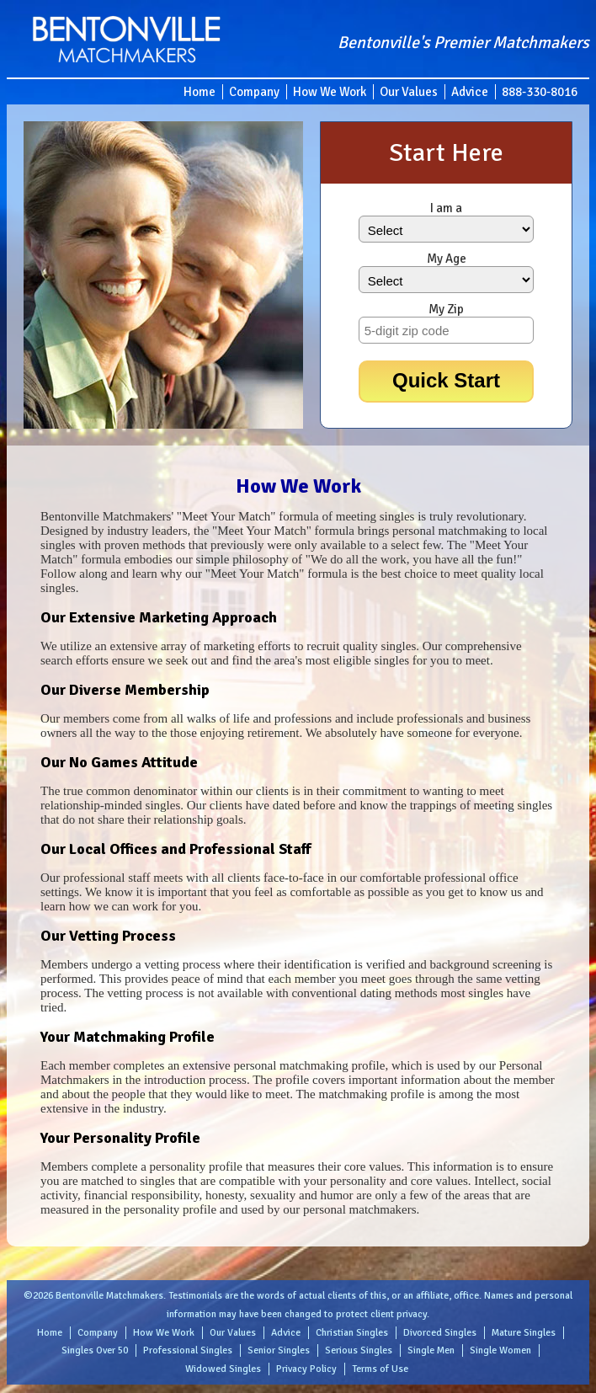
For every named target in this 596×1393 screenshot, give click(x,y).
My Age (446, 258)
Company (254, 91)
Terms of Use (380, 1369)
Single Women (500, 1350)
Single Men (431, 1350)
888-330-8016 (539, 91)
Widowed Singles (223, 1369)
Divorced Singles (439, 1332)
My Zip (446, 309)
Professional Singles (187, 1350)
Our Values (409, 91)
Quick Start (446, 380)
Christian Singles (352, 1332)
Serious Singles (358, 1350)
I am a (446, 208)
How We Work (329, 91)
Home (200, 91)
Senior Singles (278, 1350)
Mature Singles (524, 1332)
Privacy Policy (306, 1369)
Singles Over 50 (94, 1350)
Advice (469, 91)
